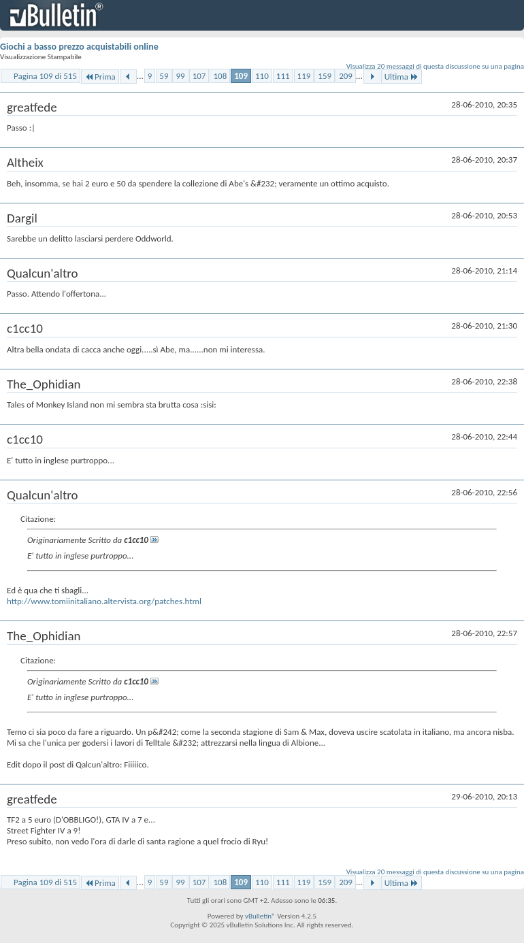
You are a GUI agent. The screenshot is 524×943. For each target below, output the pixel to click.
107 (199, 76)
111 (283, 76)
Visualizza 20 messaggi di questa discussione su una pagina (435, 66)
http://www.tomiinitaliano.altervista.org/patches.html (104, 601)
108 (220, 76)
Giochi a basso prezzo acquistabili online (79, 46)
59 (163, 76)
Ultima (401, 76)
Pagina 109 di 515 (45, 76)
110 (262, 76)
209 (346, 76)
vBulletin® (260, 916)
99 (180, 76)
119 (304, 76)
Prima (100, 76)
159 (324, 76)
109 (241, 76)
